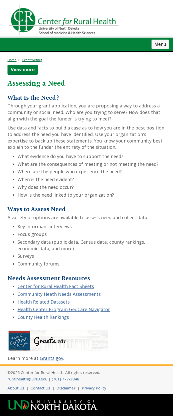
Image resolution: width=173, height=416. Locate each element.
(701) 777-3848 (65, 378)
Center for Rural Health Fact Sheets (56, 286)
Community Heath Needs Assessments (59, 294)
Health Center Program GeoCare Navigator (64, 309)
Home (12, 60)
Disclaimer (66, 387)
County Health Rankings (43, 317)
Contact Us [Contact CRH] (40, 387)
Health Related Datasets (44, 302)
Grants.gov (51, 358)
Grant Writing (32, 60)
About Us (16, 387)
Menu (160, 44)
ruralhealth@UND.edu (28, 378)
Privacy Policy (94, 387)
